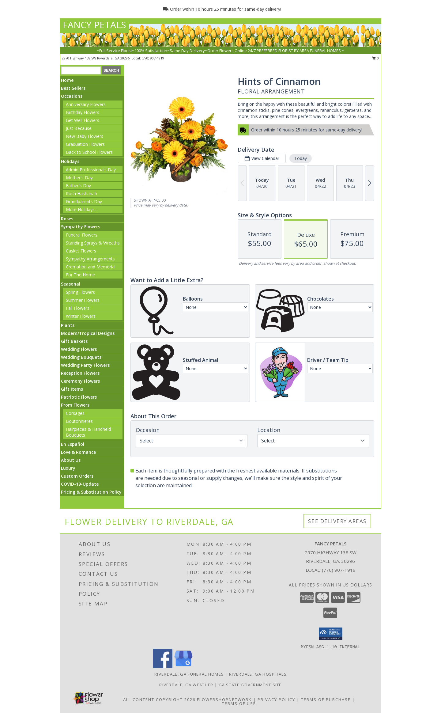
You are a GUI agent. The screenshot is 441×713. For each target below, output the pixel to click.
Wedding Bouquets (81, 357)
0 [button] (375, 58)
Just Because (79, 128)
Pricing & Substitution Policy (91, 492)
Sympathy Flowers (80, 226)
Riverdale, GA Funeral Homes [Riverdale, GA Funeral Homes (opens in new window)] (189, 674)
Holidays (70, 161)
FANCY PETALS (94, 24)
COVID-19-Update (80, 484)
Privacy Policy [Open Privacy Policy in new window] (276, 699)
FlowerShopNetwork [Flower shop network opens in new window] (224, 699)
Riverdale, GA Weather (186, 685)
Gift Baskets (74, 341)
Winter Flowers (81, 316)
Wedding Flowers (79, 349)
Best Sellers (73, 88)
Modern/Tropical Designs (88, 333)
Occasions (71, 96)
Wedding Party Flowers (85, 365)
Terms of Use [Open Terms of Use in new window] (239, 703)
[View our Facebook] (162, 666)
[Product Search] (81, 70)
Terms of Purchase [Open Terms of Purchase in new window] (326, 699)
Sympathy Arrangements (90, 259)
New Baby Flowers (84, 136)
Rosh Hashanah (81, 193)
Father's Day (78, 185)
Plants (67, 325)
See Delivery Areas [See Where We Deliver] (337, 521)
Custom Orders (77, 476)
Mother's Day (79, 177)
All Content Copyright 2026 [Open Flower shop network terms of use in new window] (159, 699)
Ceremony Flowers (80, 381)
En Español (72, 444)
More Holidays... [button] (81, 209)
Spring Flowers (80, 292)
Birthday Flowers (82, 112)
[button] (330, 634)
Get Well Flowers (82, 120)
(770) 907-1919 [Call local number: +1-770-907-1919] (153, 58)
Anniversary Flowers (86, 104)
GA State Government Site (250, 685)
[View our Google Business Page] (183, 666)
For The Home (80, 275)
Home (67, 80)
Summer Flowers (83, 300)
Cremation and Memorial (90, 267)
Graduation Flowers (85, 144)
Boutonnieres (79, 421)
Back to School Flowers (89, 152)
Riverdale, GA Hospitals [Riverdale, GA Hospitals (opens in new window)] (258, 674)
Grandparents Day (84, 201)
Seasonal (70, 284)
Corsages (75, 413)
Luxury (68, 468)
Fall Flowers (77, 308)
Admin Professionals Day (91, 170)
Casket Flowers (81, 251)
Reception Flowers (80, 373)
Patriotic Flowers (79, 397)
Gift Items (72, 389)
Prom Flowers (75, 405)
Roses (67, 219)
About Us (71, 460)
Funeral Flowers (81, 235)
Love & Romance (78, 452)
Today (300, 158)
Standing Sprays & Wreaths (93, 243)
